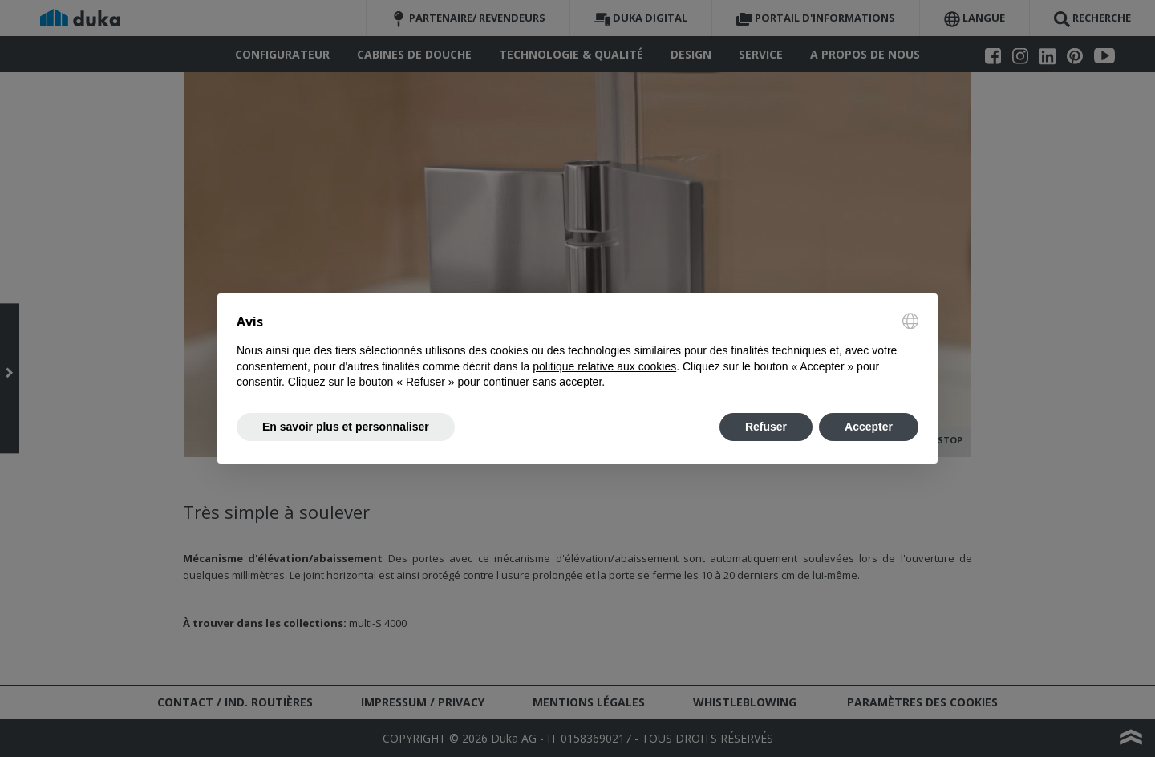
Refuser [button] (766, 426)
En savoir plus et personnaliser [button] (345, 426)
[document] (577, 351)
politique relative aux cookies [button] (604, 366)
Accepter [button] (869, 426)
